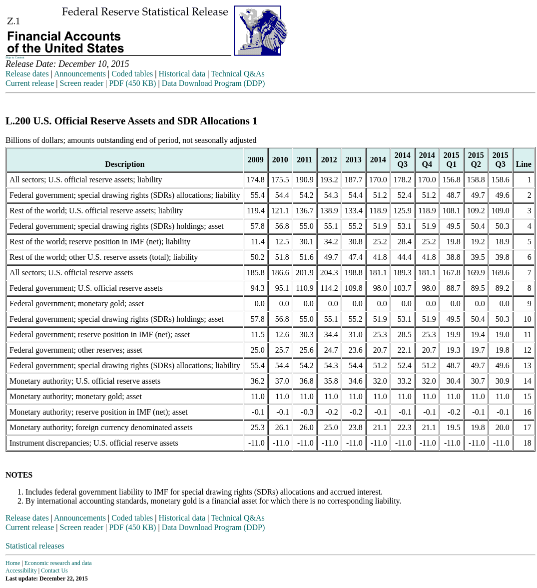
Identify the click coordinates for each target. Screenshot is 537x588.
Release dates (27, 73)
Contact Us (54, 570)
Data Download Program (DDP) (213, 83)
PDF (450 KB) (132, 83)
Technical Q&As (238, 73)
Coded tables (132, 73)
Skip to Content (14, 57)
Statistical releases (34, 546)
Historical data (181, 73)
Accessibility (21, 570)
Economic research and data (58, 563)
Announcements (80, 73)
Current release (29, 83)
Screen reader (81, 83)
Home (12, 563)
